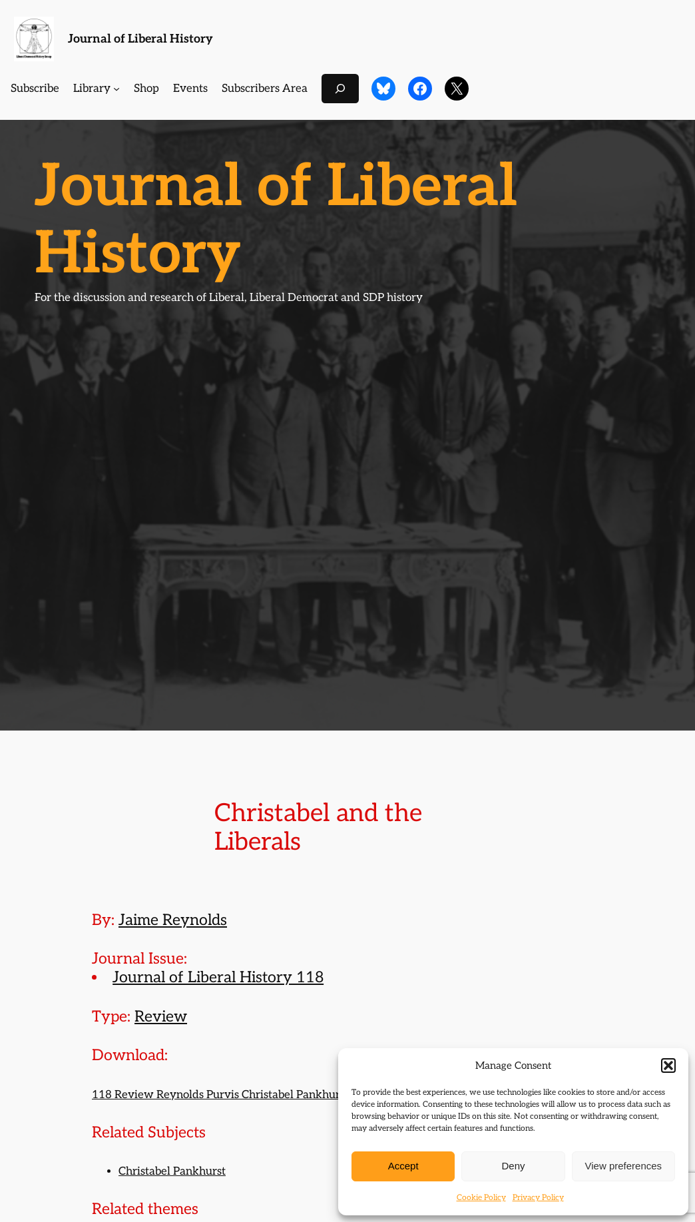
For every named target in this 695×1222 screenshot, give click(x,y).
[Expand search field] (340, 88)
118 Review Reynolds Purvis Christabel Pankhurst (220, 1094)
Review (160, 1017)
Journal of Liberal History (140, 39)
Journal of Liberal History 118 (218, 977)
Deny (513, 1165)
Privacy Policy (538, 1198)
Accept (403, 1165)
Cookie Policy (481, 1198)
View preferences (623, 1165)
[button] (668, 1065)
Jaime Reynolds (172, 920)
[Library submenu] (116, 88)
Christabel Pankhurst (172, 1171)
